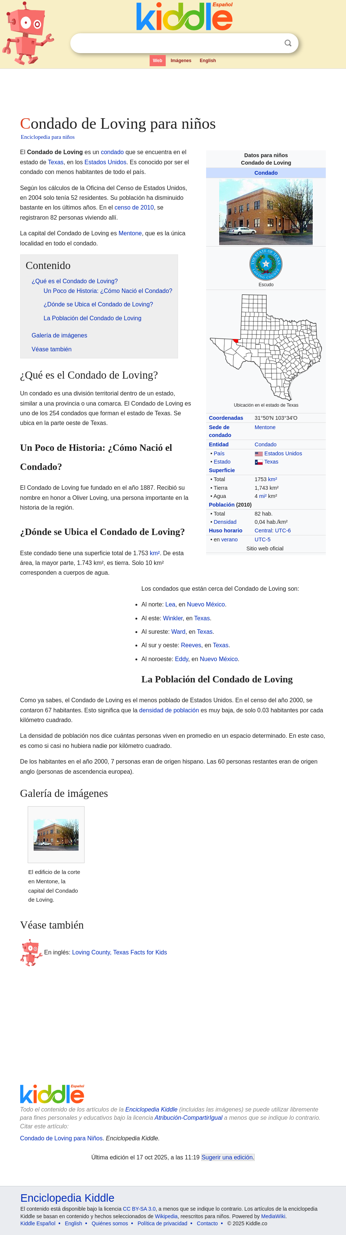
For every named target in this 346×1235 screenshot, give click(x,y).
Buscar (288, 43)
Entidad (219, 444)
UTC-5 (262, 539)
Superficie (222, 470)
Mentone (265, 427)
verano (229, 539)
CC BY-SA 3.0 (139, 1209)
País (219, 453)
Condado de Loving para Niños (61, 1138)
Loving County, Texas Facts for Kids (119, 952)
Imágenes (181, 60)
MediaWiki (273, 1216)
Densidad (225, 522)
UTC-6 (283, 531)
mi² (263, 496)
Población (222, 505)
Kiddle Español (38, 1223)
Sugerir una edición (227, 1157)
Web (157, 60)
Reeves (191, 645)
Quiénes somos (110, 1223)
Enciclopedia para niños (48, 137)
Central (263, 531)
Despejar (272, 43)
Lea (170, 604)
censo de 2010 (134, 207)
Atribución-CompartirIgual (188, 1118)
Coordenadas (226, 418)
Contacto (207, 1223)
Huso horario (225, 531)
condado (112, 152)
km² (272, 479)
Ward (178, 632)
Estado (222, 462)
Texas (271, 462)
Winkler (173, 618)
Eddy (181, 659)
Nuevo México (206, 604)
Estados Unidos (283, 453)
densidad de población (169, 710)
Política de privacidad (162, 1223)
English (208, 60)
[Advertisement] (173, 89)
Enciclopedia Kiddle (151, 1109)
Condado (266, 173)
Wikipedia (166, 1216)
